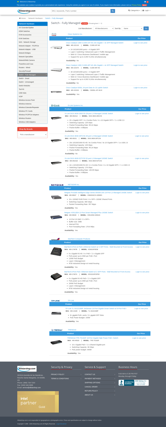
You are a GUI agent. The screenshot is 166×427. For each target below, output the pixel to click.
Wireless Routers (25, 118)
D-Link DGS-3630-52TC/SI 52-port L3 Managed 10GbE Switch (89, 158)
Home (22, 18)
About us (89, 395)
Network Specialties (26, 57)
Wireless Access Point (27, 100)
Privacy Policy (136, 5)
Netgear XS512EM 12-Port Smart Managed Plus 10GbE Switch (88, 213)
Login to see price (140, 43)
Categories (134, 10)
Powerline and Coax (26, 64)
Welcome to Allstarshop (28, 2)
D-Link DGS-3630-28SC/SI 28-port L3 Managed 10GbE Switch (89, 113)
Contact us (90, 374)
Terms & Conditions (60, 378)
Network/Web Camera (27, 60)
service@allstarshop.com (32, 388)
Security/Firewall (25, 71)
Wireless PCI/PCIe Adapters (29, 115)
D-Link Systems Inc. (75, 105)
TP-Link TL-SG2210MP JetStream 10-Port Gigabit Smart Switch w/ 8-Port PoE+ (96, 308)
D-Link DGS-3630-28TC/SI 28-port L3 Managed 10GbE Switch (89, 136)
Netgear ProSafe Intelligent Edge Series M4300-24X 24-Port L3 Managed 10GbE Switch (98, 193)
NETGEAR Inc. (74, 185)
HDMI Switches (24, 31)
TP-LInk (71, 300)
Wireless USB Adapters (27, 122)
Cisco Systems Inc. (75, 34)
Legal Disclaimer (61, 424)
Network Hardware (35, 18)
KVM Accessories (25, 35)
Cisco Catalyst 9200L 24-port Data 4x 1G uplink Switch (87, 88)
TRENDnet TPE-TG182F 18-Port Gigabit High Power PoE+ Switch (92, 338)
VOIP (21, 96)
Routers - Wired (24, 67)
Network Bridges (25, 53)
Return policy (91, 391)
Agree (144, 5)
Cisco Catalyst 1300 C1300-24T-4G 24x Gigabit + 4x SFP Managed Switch (94, 43)
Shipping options (92, 383)
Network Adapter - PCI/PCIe (29, 46)
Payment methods (93, 378)
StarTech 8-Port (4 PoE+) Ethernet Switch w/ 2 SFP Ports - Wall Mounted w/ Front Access (98, 247)
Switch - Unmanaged (26, 82)
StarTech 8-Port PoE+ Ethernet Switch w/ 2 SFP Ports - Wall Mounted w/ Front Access (97, 272)
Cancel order (91, 387)
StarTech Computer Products (79, 239)
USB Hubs (22, 93)
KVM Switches (24, 38)
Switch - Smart (24, 78)
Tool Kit (21, 89)
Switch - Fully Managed (33, 75)
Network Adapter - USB (27, 49)
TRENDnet (72, 330)
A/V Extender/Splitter (26, 28)
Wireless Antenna (25, 104)
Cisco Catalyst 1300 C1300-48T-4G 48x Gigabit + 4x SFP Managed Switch (94, 65)
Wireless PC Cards (25, 111)
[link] (133, 393)
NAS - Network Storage (27, 42)
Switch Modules (24, 86)
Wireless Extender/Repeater (29, 107)
